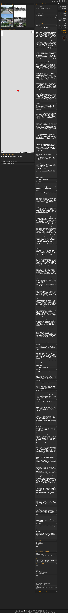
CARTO (33, 152)
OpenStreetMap (25, 152)
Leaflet (21, 152)
